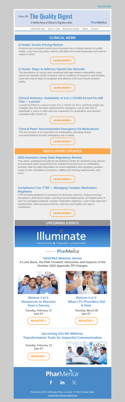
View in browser (104, 6)
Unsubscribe (53, 395)
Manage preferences (68, 395)
